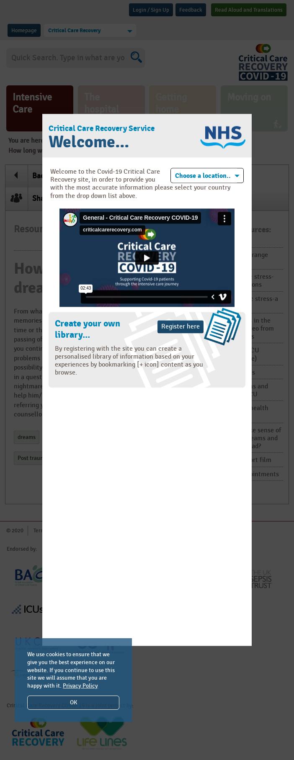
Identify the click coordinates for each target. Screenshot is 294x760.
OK (73, 702)
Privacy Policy (80, 685)
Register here (180, 327)
